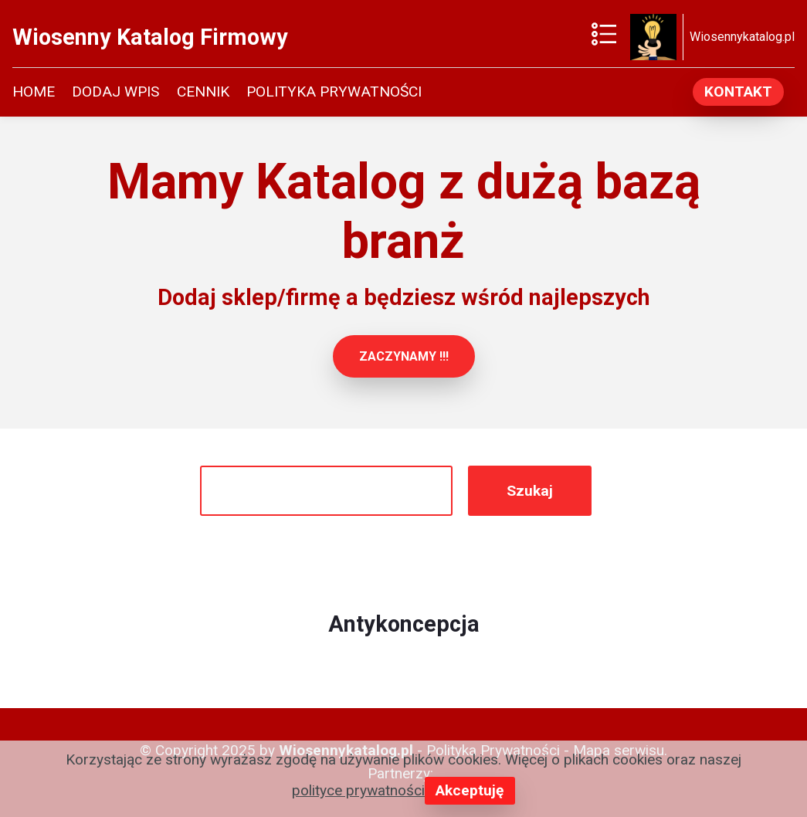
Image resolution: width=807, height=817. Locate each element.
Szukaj (530, 491)
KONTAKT (738, 91)
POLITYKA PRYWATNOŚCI (334, 91)
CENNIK (203, 91)
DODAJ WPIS (115, 91)
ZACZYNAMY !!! (404, 356)
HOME (33, 91)
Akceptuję (470, 790)
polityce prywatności (358, 790)
